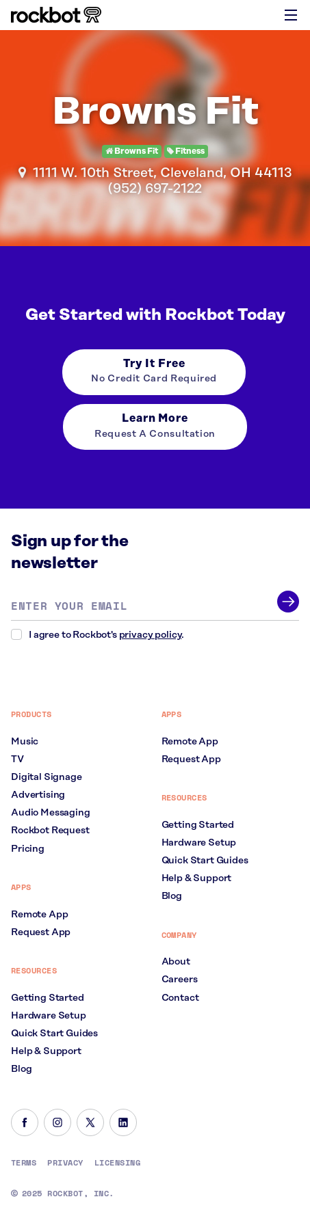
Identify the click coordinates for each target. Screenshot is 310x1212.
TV (17, 759)
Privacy (65, 1163)
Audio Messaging (50, 812)
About (176, 961)
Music (24, 741)
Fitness (186, 151)
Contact (180, 998)
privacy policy (150, 635)
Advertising (38, 795)
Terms (23, 1163)
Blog (21, 1069)
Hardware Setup (48, 1015)
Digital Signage (46, 777)
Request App (40, 932)
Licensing (117, 1163)
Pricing (27, 849)
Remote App (39, 914)
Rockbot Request (50, 830)
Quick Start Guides (54, 1033)
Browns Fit (131, 151)
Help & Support (46, 1051)
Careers (180, 979)
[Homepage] (56, 15)
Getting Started (47, 998)
